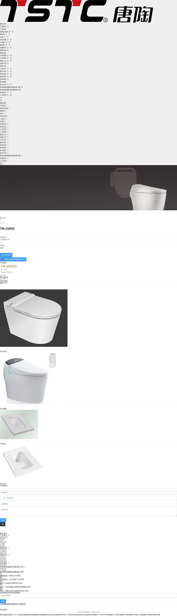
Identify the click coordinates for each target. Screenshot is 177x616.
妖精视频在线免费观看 (30, 615)
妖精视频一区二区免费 (14, 615)
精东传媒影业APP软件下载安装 (63, 615)
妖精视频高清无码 (45, 615)
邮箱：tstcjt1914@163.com (11, 583)
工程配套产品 (4, 239)
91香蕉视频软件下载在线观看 (113, 615)
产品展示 (9, 213)
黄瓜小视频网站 (141, 615)
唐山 (98, 612)
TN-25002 (4, 281)
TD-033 (3, 444)
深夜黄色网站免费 (153, 615)
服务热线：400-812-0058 (10, 576)
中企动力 (94, 612)
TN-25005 (4, 277)
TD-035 (3, 484)
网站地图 (3, 615)
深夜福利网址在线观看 (82, 615)
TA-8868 (3, 409)
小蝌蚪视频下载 (130, 615)
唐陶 (1, 248)
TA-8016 (3, 351)
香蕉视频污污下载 (96, 615)
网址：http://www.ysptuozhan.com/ (14, 591)
